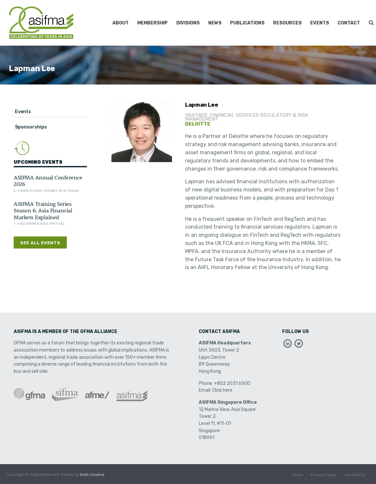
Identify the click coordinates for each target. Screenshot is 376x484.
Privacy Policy (324, 475)
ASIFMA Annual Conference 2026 (48, 180)
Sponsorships (31, 127)
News (215, 23)
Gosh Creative (92, 475)
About (120, 23)
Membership (152, 23)
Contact (349, 23)
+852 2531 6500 (232, 383)
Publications (247, 23)
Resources (287, 23)
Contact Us (355, 475)
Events (319, 23)
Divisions (188, 23)
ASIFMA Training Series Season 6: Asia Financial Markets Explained (43, 210)
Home (297, 475)
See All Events (40, 242)
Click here (222, 390)
